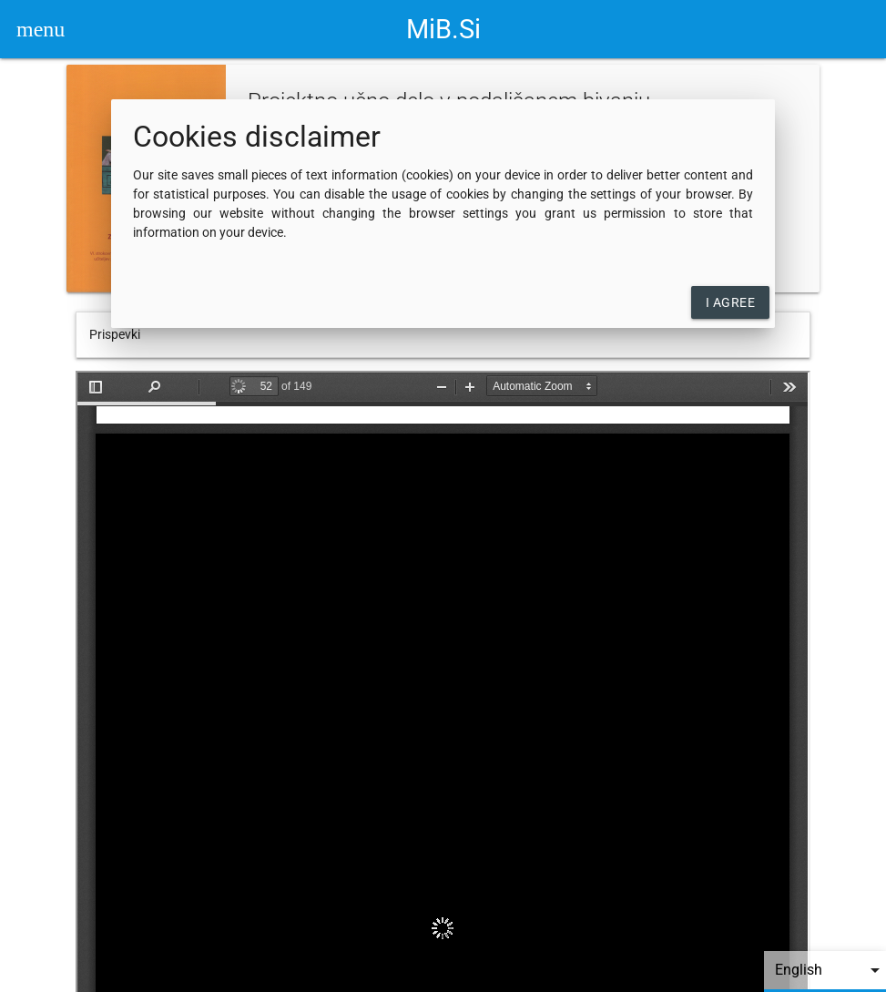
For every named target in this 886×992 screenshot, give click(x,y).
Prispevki (114, 334)
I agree (731, 302)
